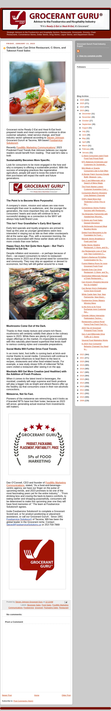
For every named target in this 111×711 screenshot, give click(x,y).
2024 (82, 107)
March (85, 146)
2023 (82, 111)
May (84, 138)
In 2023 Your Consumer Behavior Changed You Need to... (95, 346)
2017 (82, 372)
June (84, 135)
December (87, 114)
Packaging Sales (51, 608)
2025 (82, 103)
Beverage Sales (34, 605)
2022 (82, 354)
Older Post (66, 695)
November (87, 117)
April (84, 142)
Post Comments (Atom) (23, 701)
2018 (82, 369)
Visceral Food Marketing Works (95, 340)
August (85, 128)
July (84, 131)
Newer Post (7, 695)
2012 (82, 390)
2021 (82, 358)
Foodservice (29, 608)
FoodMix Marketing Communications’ (36, 147)
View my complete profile (90, 56)
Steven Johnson (55, 137)
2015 (82, 379)
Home (36, 695)
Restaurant (63, 608)
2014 (82, 383)
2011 (82, 393)
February (86, 149)
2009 (82, 401)
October (85, 121)
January (85, 153)
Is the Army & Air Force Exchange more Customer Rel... (94, 309)
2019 (82, 365)
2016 (82, 376)
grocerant (39, 608)
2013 (82, 386)
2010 (82, 397)
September (87, 124)
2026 (82, 100)
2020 (82, 361)
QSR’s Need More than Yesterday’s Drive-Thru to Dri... (93, 201)
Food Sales (46, 605)
